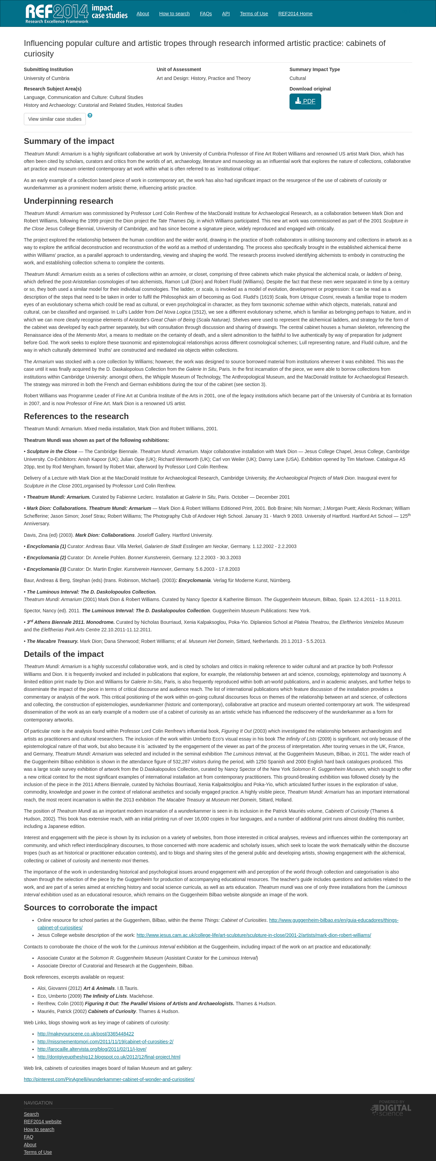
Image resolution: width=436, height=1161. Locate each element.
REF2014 (75, 13)
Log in (405, 11)
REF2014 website (43, 1121)
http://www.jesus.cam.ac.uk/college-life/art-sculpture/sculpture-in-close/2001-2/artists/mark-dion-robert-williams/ (254, 935)
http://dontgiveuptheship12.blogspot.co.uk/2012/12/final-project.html (109, 1057)
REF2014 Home (295, 13)
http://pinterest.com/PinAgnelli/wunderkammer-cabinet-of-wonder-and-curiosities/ (109, 1079)
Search (31, 1114)
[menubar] (224, 13)
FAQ (28, 1137)
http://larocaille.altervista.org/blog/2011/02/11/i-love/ (91, 1049)
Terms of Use (254, 13)
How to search (174, 13)
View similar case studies (54, 119)
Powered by (392, 1102)
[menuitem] (142, 13)
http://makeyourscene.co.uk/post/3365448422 (85, 1033)
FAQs (206, 13)
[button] (90, 115)
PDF (305, 101)
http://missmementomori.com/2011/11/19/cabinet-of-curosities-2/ (105, 1041)
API (226, 13)
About (143, 13)
